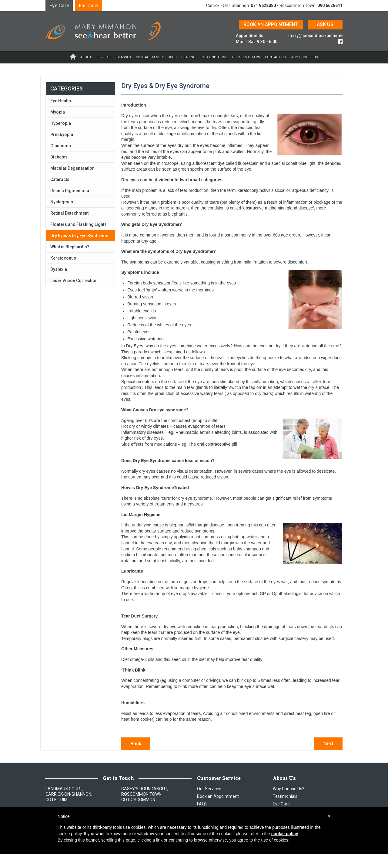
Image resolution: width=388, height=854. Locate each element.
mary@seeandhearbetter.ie (315, 35)
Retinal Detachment (69, 213)
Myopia (57, 112)
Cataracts (59, 179)
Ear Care (88, 6)
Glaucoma (60, 145)
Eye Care (59, 6)
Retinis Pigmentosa (69, 190)
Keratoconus (63, 258)
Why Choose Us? (288, 788)
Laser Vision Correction (74, 280)
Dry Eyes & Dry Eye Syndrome (79, 235)
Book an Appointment (218, 796)
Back (135, 744)
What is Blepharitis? (69, 246)
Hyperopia (60, 123)
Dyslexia (58, 269)
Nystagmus (61, 201)
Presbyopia (61, 134)
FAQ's (202, 803)
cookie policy (284, 833)
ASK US (325, 24)
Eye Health (60, 100)
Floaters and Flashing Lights (78, 224)
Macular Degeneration (72, 168)
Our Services (209, 788)
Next (328, 744)
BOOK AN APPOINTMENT (270, 24)
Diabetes (59, 157)
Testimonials (285, 796)
